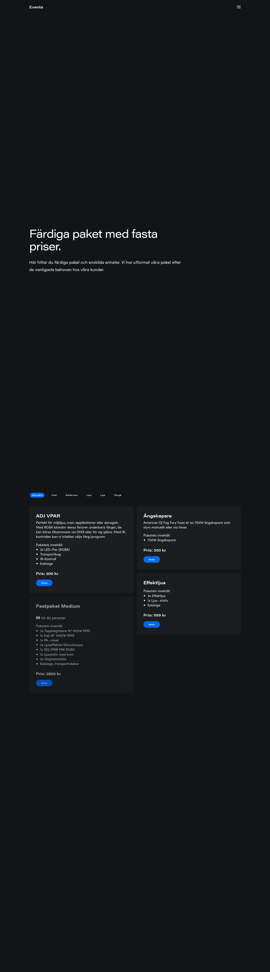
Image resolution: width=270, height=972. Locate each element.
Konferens (71, 109)
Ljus (102, 109)
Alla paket (37, 109)
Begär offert (224, 913)
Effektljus (154, 197)
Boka (44, 197)
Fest (54, 109)
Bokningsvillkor (229, 956)
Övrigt (117, 109)
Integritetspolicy (201, 956)
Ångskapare (157, 130)
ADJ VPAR (48, 130)
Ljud (88, 109)
